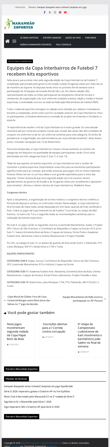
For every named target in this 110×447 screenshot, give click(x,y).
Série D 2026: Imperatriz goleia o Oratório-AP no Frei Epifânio (37, 391)
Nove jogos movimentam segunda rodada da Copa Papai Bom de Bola (17, 331)
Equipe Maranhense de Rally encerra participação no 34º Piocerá (84, 298)
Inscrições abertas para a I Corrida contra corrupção (54, 327)
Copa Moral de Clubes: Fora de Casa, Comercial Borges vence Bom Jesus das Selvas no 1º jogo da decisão (27, 300)
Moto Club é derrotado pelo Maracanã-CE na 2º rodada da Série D (39, 396)
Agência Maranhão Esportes (35, 44)
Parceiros (90, 37)
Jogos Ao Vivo (73, 37)
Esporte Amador (52, 37)
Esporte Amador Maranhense (20, 61)
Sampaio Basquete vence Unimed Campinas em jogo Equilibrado (38, 386)
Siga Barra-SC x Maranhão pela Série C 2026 (27, 401)
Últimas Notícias (29, 37)
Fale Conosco (63, 44)
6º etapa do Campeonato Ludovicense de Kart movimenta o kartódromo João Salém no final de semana (90, 335)
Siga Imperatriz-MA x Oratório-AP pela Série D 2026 (31, 406)
